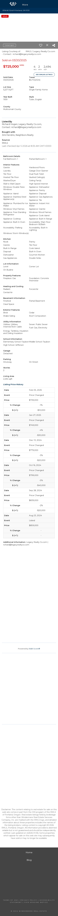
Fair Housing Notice (36, 902)
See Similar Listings (44, 74)
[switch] (40, 45)
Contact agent (9, 45)
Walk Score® (34, 649)
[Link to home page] (13, 4)
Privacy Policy (28, 900)
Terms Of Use (10, 900)
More (25, 5)
